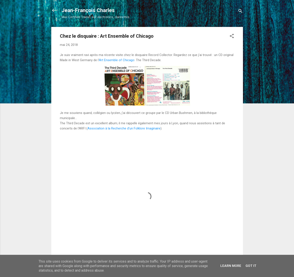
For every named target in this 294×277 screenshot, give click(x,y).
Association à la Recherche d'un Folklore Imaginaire (123, 128)
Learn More (230, 266)
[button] (231, 36)
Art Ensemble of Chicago (116, 60)
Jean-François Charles (88, 10)
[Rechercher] (240, 11)
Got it (251, 266)
